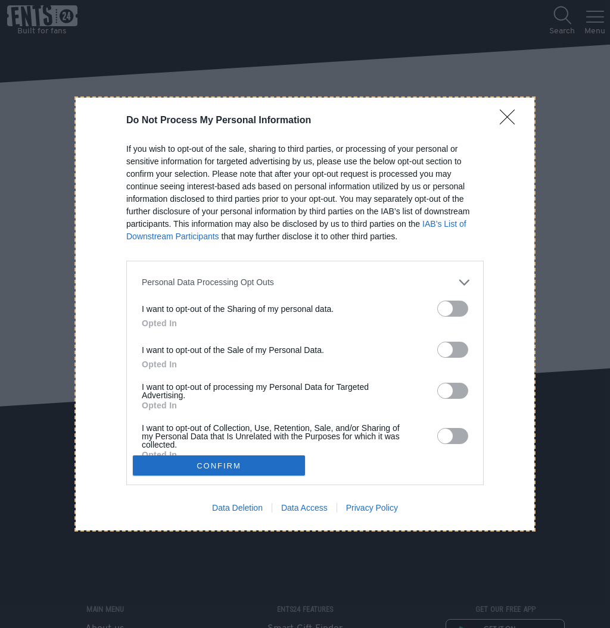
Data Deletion (237, 508)
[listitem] (305, 282)
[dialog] (305, 314)
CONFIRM (219, 465)
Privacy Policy (372, 508)
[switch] (452, 309)
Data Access (304, 508)
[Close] (511, 121)
